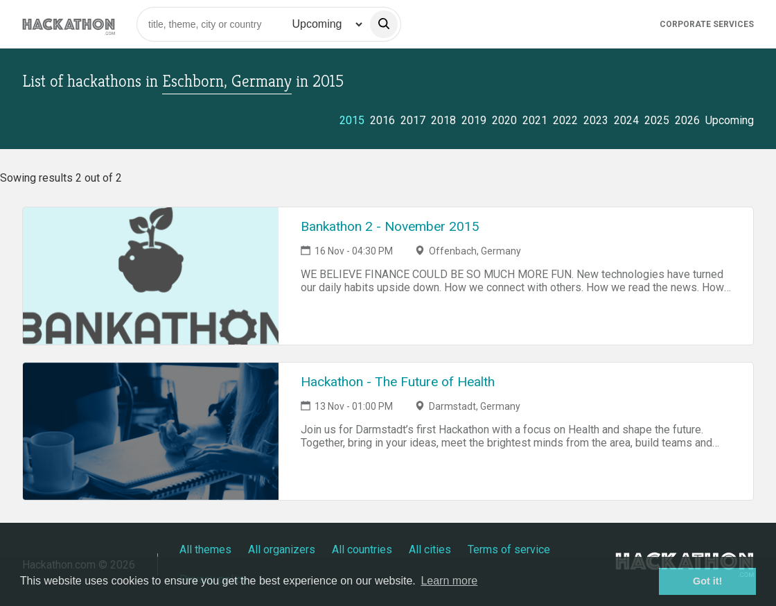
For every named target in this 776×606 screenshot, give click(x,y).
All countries (362, 549)
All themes (205, 549)
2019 (473, 120)
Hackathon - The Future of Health (398, 382)
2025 (656, 120)
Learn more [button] (449, 581)
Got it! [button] (707, 581)
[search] (384, 24)
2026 (687, 120)
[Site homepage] (68, 23)
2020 (504, 120)
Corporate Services (707, 24)
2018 (443, 120)
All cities (430, 549)
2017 (412, 120)
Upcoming (729, 120)
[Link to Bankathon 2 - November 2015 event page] (151, 276)
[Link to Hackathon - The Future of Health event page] (151, 431)
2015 (352, 120)
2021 (534, 120)
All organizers (281, 549)
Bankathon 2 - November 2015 (390, 226)
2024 (626, 120)
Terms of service (509, 549)
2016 (382, 120)
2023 (595, 120)
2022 (565, 120)
